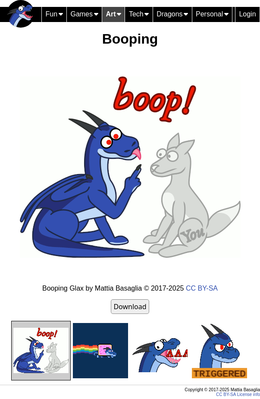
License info (248, 394)
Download (129, 306)
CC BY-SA (202, 288)
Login (247, 14)
